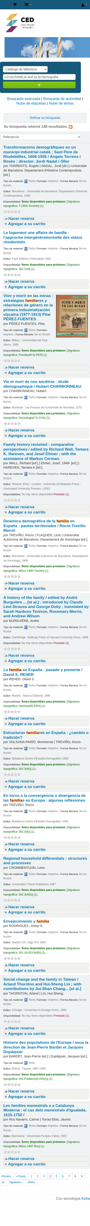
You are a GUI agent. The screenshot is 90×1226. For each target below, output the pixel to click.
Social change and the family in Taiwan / (42, 984)
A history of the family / (46, 606)
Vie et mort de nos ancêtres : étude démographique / (42, 383)
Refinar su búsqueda (45, 118)
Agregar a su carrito (27, 223)
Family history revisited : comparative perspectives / (46, 451)
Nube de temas (61, 103)
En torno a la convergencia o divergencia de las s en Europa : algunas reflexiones (44, 797)
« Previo (21, 1176)
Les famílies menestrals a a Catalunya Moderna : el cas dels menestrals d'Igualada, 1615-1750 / (45, 1110)
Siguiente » (16, 1182)
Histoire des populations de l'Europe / (45, 1047)
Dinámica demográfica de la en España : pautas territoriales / (44, 526)
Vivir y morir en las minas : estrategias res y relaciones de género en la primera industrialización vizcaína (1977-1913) (28, 307)
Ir (39, 85)
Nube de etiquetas (31, 103)
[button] (15, 4)
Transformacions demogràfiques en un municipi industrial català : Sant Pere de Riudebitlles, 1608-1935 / (42, 154)
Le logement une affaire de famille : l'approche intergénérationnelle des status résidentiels (42, 237)
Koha (86, 1198)
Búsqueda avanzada (23, 99)
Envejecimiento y (26, 921)
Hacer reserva (21, 218)
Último (31, 1182)
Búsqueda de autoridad (62, 99)
